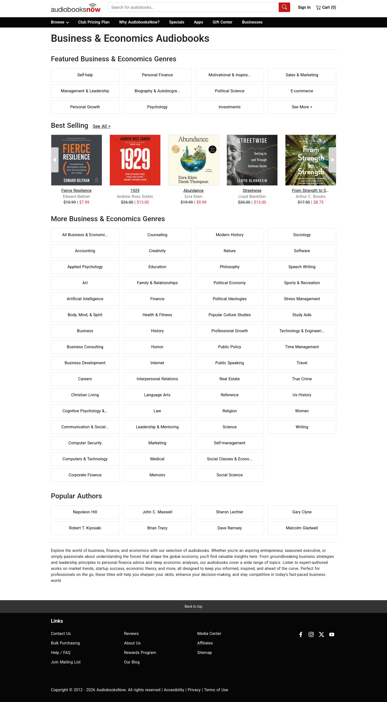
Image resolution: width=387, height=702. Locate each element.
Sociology (302, 234)
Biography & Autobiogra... (157, 91)
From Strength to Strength (310, 190)
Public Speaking (229, 363)
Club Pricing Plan (93, 22)
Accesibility (174, 689)
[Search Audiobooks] (284, 7)
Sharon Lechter (229, 512)
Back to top (193, 606)
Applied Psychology (85, 266)
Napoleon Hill (85, 512)
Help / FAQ (61, 652)
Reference (230, 395)
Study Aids (302, 314)
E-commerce (302, 91)
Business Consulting (85, 346)
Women (302, 411)
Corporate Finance (85, 475)
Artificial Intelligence (85, 298)
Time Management (302, 346)
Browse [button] (60, 22)
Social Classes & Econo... (229, 459)
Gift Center (222, 22)
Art (85, 282)
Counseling (157, 234)
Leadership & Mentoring (157, 427)
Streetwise (252, 190)
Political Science (229, 91)
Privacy (194, 689)
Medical (157, 459)
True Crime (302, 379)
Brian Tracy (157, 528)
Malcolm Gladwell (302, 528)
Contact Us (61, 633)
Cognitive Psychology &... (85, 411)
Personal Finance (157, 75)
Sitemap (204, 652)
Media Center (209, 633)
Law (157, 411)
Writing (302, 427)
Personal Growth (85, 107)
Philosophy (230, 266)
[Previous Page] (55, 159)
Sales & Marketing (302, 75)
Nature (230, 250)
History (157, 330)
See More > (302, 107)
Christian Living (85, 395)
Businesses (252, 22)
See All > (102, 126)
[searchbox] (193, 7)
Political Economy (230, 282)
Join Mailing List (66, 662)
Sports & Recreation (302, 282)
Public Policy (229, 346)
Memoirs (157, 475)
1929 (135, 190)
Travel (302, 363)
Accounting (85, 250)
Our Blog (132, 662)
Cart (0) (326, 7)
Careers (85, 379)
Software (302, 250)
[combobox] (199, 7)
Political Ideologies (230, 298)
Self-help (85, 75)
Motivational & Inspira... (230, 75)
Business (85, 330)
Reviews (131, 633)
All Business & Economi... (85, 234)
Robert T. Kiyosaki (85, 528)
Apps (198, 22)
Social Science (230, 475)
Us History (302, 395)
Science (230, 427)
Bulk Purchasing (65, 643)
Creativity (157, 250)
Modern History (230, 234)
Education (157, 266)
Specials (176, 22)
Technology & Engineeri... (301, 330)
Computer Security (85, 443)
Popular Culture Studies (229, 314)
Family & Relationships (157, 282)
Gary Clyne (302, 512)
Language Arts (157, 395)
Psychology (157, 107)
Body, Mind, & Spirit (85, 314)
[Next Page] (332, 159)
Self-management (229, 443)
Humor (157, 346)
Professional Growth (229, 330)
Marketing (157, 443)
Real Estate (230, 379)
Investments (230, 107)
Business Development (85, 363)
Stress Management (302, 298)
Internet (157, 363)
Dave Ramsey (230, 528)
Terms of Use (216, 689)
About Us (132, 643)
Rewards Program (140, 652)
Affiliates (205, 643)
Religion (230, 411)
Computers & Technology (85, 459)
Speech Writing (301, 266)
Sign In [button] (304, 7)
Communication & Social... (85, 427)
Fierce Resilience (76, 190)
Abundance (193, 190)
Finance (157, 298)
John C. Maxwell (157, 512)
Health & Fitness (157, 314)
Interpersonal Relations (157, 379)
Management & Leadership (85, 91)
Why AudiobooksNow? (139, 22)
